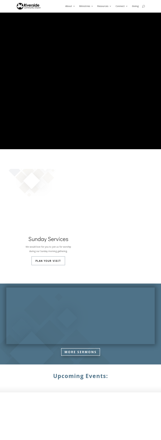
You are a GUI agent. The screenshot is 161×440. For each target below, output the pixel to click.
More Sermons (80, 282)
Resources (102, 6)
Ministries (84, 6)
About (68, 6)
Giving (135, 6)
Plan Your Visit (48, 190)
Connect (120, 6)
